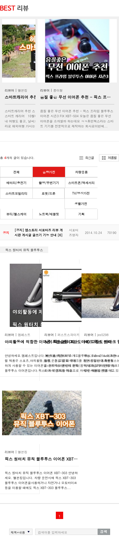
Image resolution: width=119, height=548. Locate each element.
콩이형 (58, 90)
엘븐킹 (22, 90)
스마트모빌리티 (17, 193)
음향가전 (49, 172)
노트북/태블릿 (49, 214)
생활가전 (81, 203)
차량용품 (81, 172)
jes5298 (103, 334)
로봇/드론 (48, 193)
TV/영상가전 (81, 193)
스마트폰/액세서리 (81, 182)
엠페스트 (24, 334)
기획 (81, 214)
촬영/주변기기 (49, 182)
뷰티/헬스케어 (16, 214)
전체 (16, 172)
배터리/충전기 (16, 182)
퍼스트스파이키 (68, 334)
